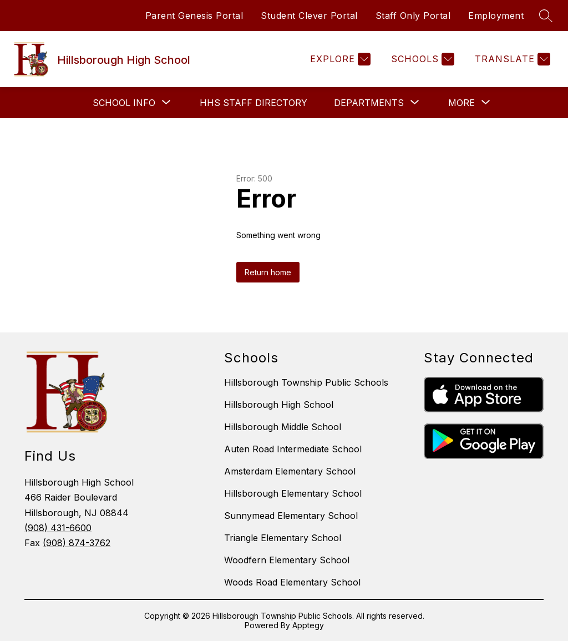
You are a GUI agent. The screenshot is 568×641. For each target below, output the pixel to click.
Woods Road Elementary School (292, 582)
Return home (268, 272)
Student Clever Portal (309, 15)
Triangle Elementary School (282, 537)
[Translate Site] (511, 59)
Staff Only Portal (413, 15)
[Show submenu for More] (461, 102)
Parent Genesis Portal (194, 15)
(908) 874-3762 (76, 542)
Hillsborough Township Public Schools (306, 382)
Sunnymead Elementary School (291, 515)
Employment (496, 15)
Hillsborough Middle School (282, 426)
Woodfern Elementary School (286, 560)
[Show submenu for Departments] (369, 102)
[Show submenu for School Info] (124, 102)
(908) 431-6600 (58, 527)
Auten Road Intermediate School (293, 449)
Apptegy (308, 625)
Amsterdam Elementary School (290, 471)
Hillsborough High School (278, 404)
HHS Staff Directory (253, 102)
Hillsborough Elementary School (293, 493)
